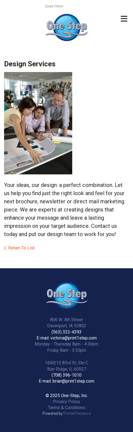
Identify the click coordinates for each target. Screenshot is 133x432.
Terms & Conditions (66, 407)
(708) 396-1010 (66, 375)
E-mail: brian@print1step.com (66, 381)
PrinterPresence (77, 413)
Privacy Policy (66, 401)
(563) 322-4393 (66, 332)
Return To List (21, 248)
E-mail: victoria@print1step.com (67, 338)
